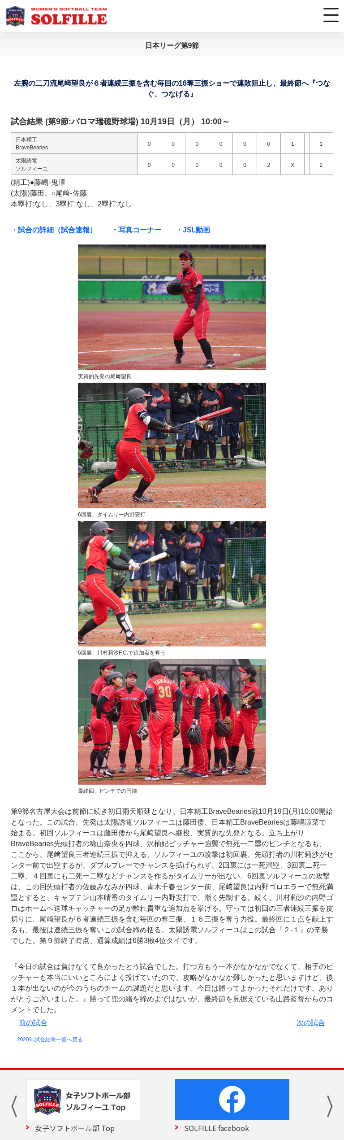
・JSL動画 (193, 230)
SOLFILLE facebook (216, 1128)
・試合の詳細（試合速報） (54, 230)
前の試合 (33, 1022)
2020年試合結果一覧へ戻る (50, 1039)
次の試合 (311, 1022)
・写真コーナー (136, 230)
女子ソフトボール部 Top (75, 1128)
